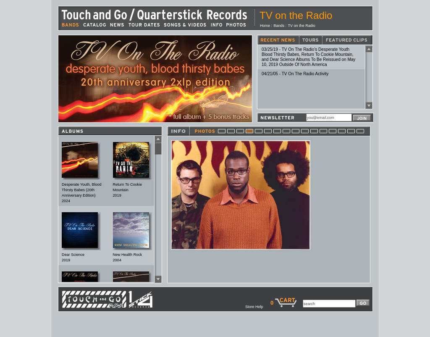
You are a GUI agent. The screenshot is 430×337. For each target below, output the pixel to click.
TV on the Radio (301, 26)
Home (265, 26)
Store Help (257, 307)
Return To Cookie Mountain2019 (127, 189)
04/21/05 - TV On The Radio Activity (295, 73)
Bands (279, 26)
